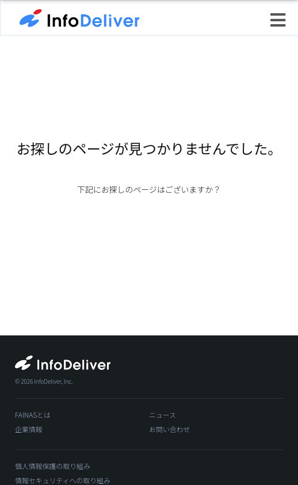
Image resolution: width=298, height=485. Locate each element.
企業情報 (29, 429)
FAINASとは (33, 414)
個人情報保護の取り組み (52, 466)
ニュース (162, 414)
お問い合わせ (169, 429)
